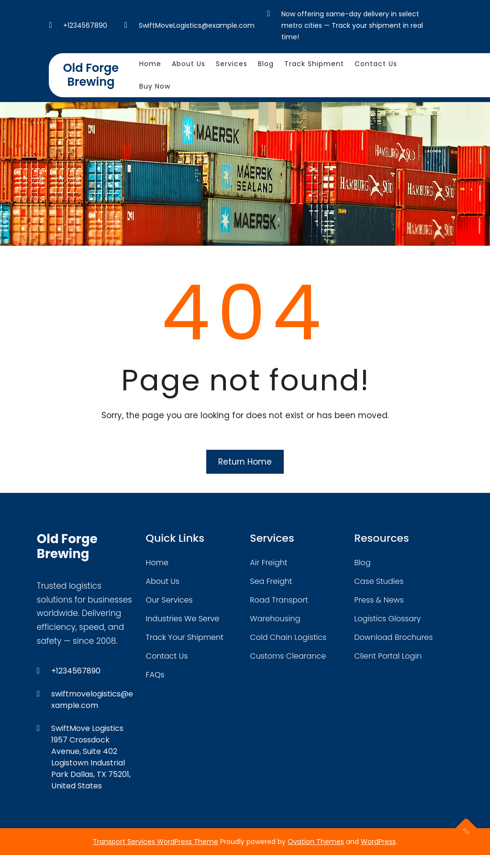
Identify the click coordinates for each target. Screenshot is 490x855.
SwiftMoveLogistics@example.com (197, 25)
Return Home (245, 461)
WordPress (378, 841)
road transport (279, 599)
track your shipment (184, 637)
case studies (378, 581)
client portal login (388, 655)
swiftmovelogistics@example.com (92, 699)
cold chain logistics (288, 637)
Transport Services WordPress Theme (155, 841)
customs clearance (288, 655)
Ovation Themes (316, 841)
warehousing (275, 618)
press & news (379, 599)
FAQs (155, 674)
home (157, 562)
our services (169, 599)
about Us (162, 581)
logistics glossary (387, 618)
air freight (268, 562)
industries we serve (183, 618)
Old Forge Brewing (91, 75)
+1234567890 (85, 25)
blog (362, 562)
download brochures (393, 637)
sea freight (271, 581)
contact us (167, 655)
